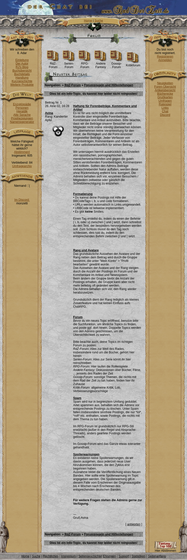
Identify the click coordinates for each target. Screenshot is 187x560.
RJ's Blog (22, 67)
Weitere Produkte (22, 84)
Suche (99, 20)
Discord (165, 115)
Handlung (22, 77)
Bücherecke (165, 94)
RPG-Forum (84, 64)
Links (165, 108)
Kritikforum (133, 64)
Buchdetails (22, 74)
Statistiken (138, 556)
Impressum (68, 556)
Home (88, 20)
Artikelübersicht (165, 90)
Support (123, 556)
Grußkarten (165, 97)
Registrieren (165, 56)
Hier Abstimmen (165, 549)
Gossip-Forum (116, 64)
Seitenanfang (157, 556)
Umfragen (165, 101)
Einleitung (22, 60)
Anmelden (165, 60)
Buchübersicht (21, 70)
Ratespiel (165, 104)
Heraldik (21, 111)
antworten (134, 524)
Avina (49, 113)
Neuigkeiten (165, 83)
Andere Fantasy (100, 64)
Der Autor (22, 63)
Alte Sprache (22, 115)
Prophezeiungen (22, 118)
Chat (165, 111)
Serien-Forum (69, 64)
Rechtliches (51, 556)
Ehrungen (109, 556)
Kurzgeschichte (22, 81)
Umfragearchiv (22, 166)
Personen (22, 108)
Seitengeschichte (89, 556)
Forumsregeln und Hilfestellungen (108, 85)
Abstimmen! (22, 152)
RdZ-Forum (53, 64)
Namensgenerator (22, 122)
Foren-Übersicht (165, 86)
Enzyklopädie (22, 104)
